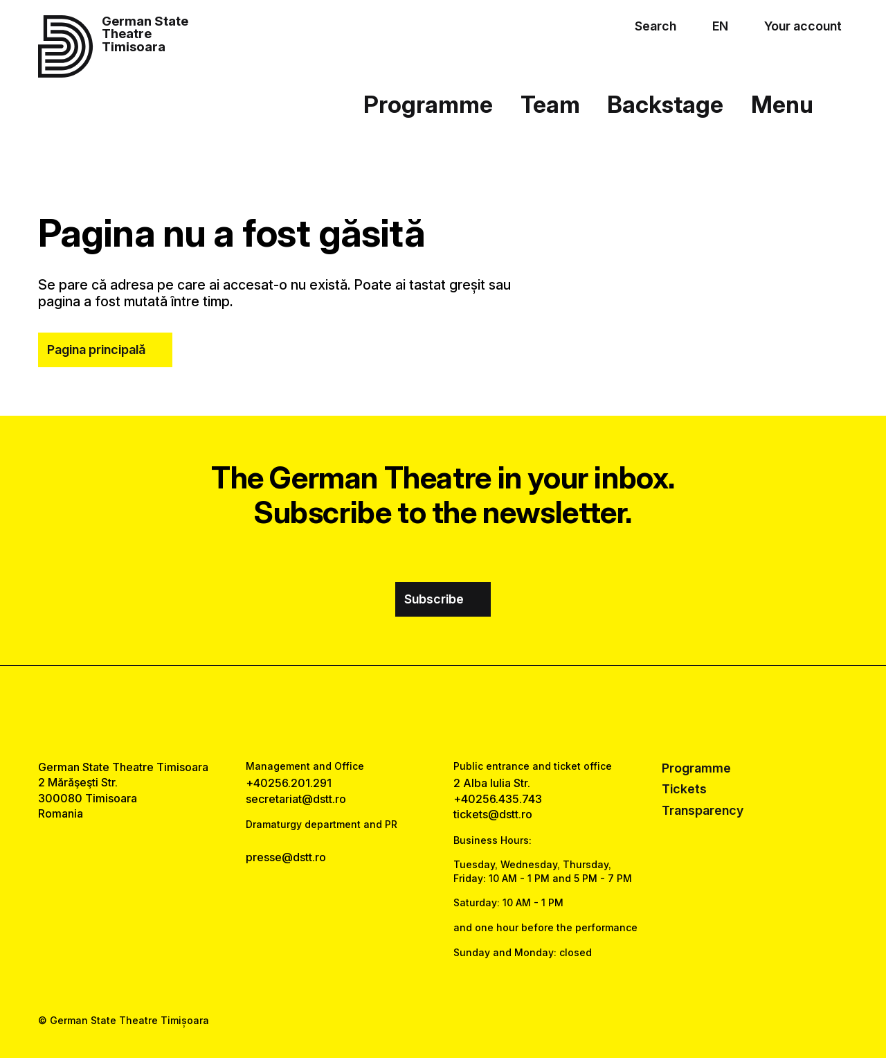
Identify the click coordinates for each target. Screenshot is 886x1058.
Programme (428, 104)
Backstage (665, 104)
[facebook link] (403, 712)
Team (550, 104)
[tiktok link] (483, 712)
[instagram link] (443, 712)
